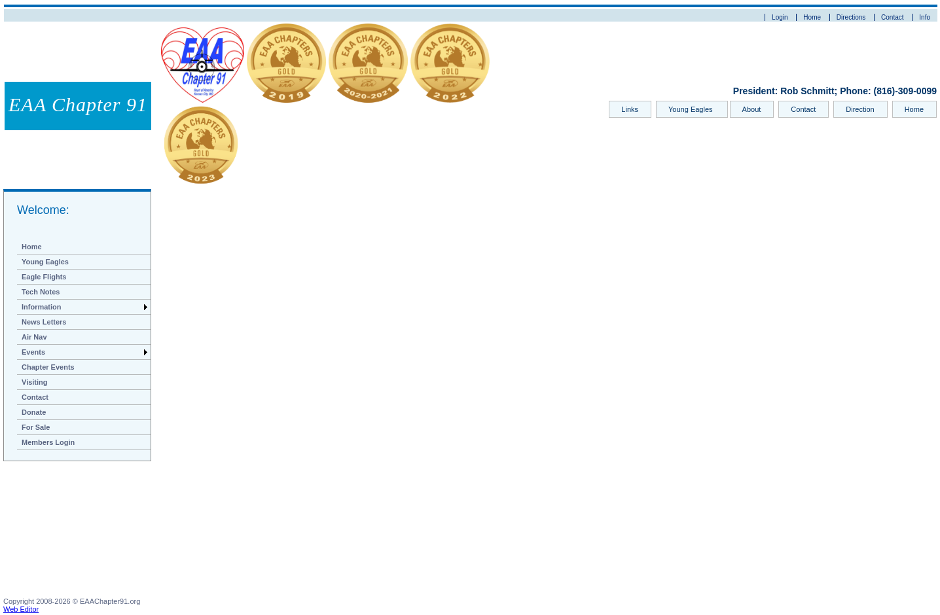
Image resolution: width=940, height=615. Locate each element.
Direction (860, 109)
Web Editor (21, 609)
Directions (851, 17)
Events (33, 352)
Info (924, 17)
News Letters (44, 322)
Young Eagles (691, 109)
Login (779, 17)
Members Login (48, 442)
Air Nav (34, 337)
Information (42, 307)
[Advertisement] (68, 531)
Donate (34, 412)
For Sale (36, 427)
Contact (892, 17)
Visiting (35, 382)
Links (629, 109)
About (751, 109)
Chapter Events (48, 367)
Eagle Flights (44, 277)
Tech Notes (41, 292)
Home (812, 17)
